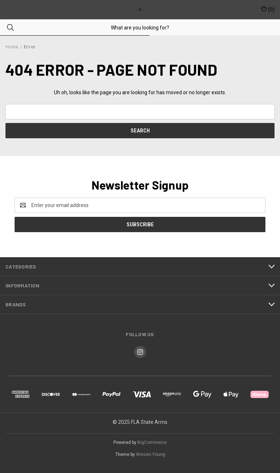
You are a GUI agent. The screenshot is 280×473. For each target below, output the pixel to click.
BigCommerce (152, 442)
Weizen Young (150, 454)
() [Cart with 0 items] (268, 9)
